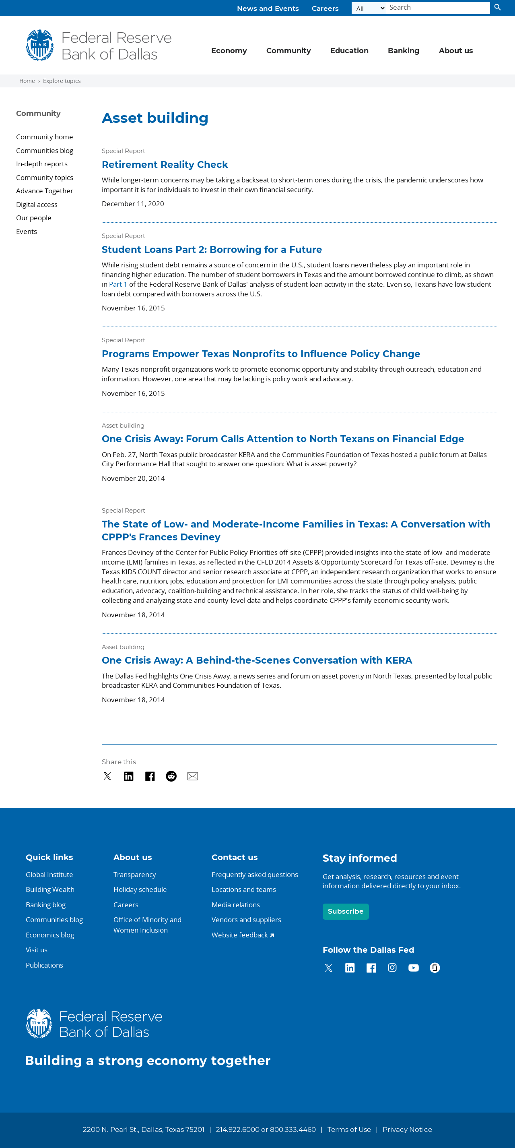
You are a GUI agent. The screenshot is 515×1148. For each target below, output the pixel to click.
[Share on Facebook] (150, 776)
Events (26, 231)
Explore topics (62, 81)
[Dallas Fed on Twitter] (328, 969)
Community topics (44, 177)
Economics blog (50, 934)
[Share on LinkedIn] (128, 776)
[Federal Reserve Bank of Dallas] (99, 45)
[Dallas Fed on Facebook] (371, 969)
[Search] (438, 8)
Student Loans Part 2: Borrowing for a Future (212, 250)
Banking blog (46, 904)
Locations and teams (244, 889)
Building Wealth (50, 889)
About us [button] (456, 51)
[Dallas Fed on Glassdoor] (435, 969)
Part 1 (118, 284)
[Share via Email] (192, 776)
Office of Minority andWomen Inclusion (147, 925)
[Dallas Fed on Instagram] (392, 969)
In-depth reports (42, 163)
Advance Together (44, 190)
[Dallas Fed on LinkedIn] (350, 969)
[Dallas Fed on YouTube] (413, 969)
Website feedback (240, 934)
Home (27, 81)
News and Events (268, 9)
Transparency (134, 874)
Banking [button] (404, 51)
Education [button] (349, 51)
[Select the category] (369, 8)
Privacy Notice (407, 1130)
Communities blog (44, 150)
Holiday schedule (140, 889)
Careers (325, 9)
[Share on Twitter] (107, 776)
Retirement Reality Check (165, 165)
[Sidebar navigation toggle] (53, 121)
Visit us (36, 949)
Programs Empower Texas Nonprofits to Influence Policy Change (261, 354)
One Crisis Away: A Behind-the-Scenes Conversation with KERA (257, 661)
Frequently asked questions (255, 874)
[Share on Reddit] (171, 776)
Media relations (236, 904)
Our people (34, 217)
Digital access (37, 204)
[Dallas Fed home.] (154, 1037)
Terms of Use (349, 1130)
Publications (44, 965)
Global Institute (49, 874)
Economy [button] (229, 51)
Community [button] (288, 51)
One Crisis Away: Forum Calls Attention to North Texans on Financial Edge (283, 439)
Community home (44, 136)
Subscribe (346, 911)
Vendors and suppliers (246, 919)
